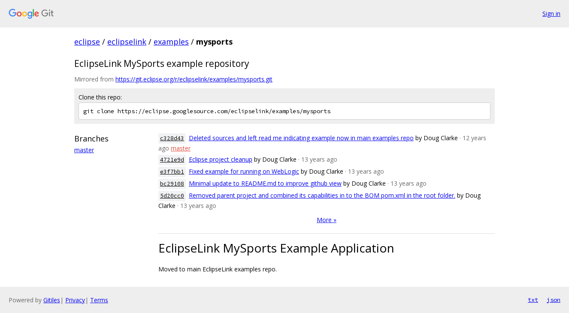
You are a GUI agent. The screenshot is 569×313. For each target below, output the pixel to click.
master (84, 150)
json (553, 300)
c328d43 (172, 138)
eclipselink (126, 41)
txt (533, 300)
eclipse (87, 41)
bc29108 (172, 183)
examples (171, 41)
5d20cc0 (172, 195)
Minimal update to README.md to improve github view (265, 183)
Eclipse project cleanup (220, 159)
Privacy (75, 300)
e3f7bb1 (172, 171)
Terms (99, 300)
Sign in (551, 13)
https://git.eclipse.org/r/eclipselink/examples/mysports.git (193, 79)
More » (326, 220)
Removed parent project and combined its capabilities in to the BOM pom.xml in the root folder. (322, 195)
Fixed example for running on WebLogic (244, 171)
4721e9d (172, 159)
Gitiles (51, 300)
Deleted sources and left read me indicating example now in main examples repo (301, 138)
